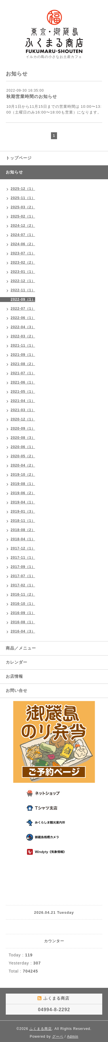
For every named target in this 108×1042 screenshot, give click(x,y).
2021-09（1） (23, 355)
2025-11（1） (23, 198)
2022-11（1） (23, 290)
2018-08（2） (23, 530)
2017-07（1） (23, 576)
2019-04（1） (23, 502)
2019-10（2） (23, 475)
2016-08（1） (23, 622)
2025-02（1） (23, 216)
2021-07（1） (23, 373)
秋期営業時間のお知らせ (31, 96)
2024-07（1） (23, 235)
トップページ (19, 158)
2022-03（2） (23, 336)
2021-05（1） (23, 392)
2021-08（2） (23, 364)
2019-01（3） (23, 511)
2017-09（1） (23, 567)
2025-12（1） (23, 189)
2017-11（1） (23, 558)
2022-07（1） (23, 309)
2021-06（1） (23, 382)
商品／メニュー (21, 648)
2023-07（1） (23, 253)
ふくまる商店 (40, 1029)
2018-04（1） (23, 539)
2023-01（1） (23, 272)
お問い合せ (16, 690)
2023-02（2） (23, 262)
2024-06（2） (23, 244)
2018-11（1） (23, 521)
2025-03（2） (23, 207)
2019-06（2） (23, 493)
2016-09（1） (23, 613)
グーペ (57, 1037)
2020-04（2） (23, 465)
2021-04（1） (23, 401)
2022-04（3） (23, 327)
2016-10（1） (23, 604)
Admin (72, 1037)
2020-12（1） (23, 419)
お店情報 (14, 676)
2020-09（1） (23, 428)
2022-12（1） (23, 281)
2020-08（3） (23, 438)
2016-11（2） (23, 594)
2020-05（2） (23, 456)
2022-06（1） (23, 318)
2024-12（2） (23, 226)
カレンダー (16, 662)
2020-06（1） (23, 447)
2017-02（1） (23, 585)
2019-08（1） (23, 484)
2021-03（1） (23, 410)
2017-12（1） (23, 548)
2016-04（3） (23, 631)
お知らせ (14, 172)
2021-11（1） (23, 345)
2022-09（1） (23, 299)
